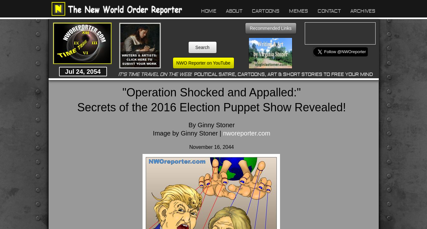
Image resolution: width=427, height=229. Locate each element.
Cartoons (266, 11)
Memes (298, 11)
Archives (363, 11)
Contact (328, 11)
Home (208, 11)
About (234, 11)
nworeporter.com (246, 133)
